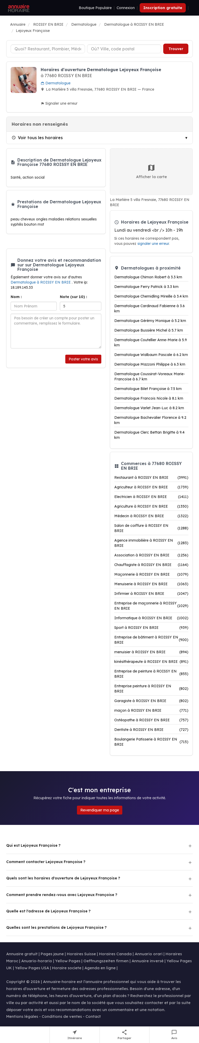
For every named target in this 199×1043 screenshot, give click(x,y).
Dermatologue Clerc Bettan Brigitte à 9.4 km (149, 435)
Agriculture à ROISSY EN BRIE (151, 506)
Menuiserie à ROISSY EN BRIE (151, 584)
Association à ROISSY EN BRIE (151, 555)
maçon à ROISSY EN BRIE (151, 710)
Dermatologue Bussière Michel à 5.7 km (148, 330)
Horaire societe (66, 967)
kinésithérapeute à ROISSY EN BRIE (151, 661)
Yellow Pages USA (32, 967)
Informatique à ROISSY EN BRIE (151, 618)
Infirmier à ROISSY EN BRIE (151, 593)
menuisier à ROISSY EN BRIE (151, 652)
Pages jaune (52, 953)
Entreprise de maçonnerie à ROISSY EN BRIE (151, 606)
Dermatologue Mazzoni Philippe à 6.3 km (149, 364)
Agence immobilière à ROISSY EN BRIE (151, 543)
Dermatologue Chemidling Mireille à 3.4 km (151, 296)
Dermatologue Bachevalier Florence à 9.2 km (150, 420)
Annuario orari (148, 953)
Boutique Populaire (95, 7)
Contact (93, 1016)
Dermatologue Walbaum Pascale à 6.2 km (151, 354)
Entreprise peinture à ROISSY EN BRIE (151, 689)
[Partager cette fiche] (125, 1035)
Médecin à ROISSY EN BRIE (151, 516)
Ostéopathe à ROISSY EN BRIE (151, 720)
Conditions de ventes (62, 1016)
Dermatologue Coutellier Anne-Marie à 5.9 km (150, 342)
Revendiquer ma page (99, 810)
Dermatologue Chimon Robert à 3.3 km (148, 277)
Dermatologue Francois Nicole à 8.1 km (148, 398)
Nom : (16, 296)
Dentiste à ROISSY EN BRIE (151, 729)
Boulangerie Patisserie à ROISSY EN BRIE (151, 742)
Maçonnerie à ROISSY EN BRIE (151, 574)
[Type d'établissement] (48, 48)
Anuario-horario (36, 960)
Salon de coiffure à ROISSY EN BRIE (151, 528)
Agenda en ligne (100, 967)
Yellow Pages (67, 960)
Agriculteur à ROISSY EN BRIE (151, 487)
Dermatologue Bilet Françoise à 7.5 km (148, 388)
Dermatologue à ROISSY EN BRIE (41, 282)
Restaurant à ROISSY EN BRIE (151, 477)
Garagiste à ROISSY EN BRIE (151, 700)
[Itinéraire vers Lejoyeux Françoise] (75, 1035)
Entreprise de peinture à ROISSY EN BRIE (151, 674)
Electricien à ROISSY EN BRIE (151, 496)
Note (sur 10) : (73, 296)
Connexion (126, 7)
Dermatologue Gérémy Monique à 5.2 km (150, 320)
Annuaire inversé (148, 960)
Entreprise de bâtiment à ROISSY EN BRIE (151, 640)
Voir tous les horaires (37, 137)
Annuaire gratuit (22, 953)
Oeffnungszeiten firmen (106, 960)
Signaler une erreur (59, 103)
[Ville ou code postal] (124, 48)
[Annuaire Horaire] (18, 7)
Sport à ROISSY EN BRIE (151, 627)
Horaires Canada (115, 953)
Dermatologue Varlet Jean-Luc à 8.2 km (149, 408)
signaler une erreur (153, 243)
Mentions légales (22, 1016)
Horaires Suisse (81, 953)
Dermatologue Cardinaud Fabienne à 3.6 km (149, 308)
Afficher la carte (151, 171)
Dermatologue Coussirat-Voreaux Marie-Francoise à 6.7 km (149, 376)
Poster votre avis (83, 359)
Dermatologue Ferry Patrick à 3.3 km (146, 286)
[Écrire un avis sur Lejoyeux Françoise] (174, 1035)
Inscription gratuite (162, 7)
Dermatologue (55, 83)
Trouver (175, 48)
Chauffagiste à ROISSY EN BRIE (151, 564)
